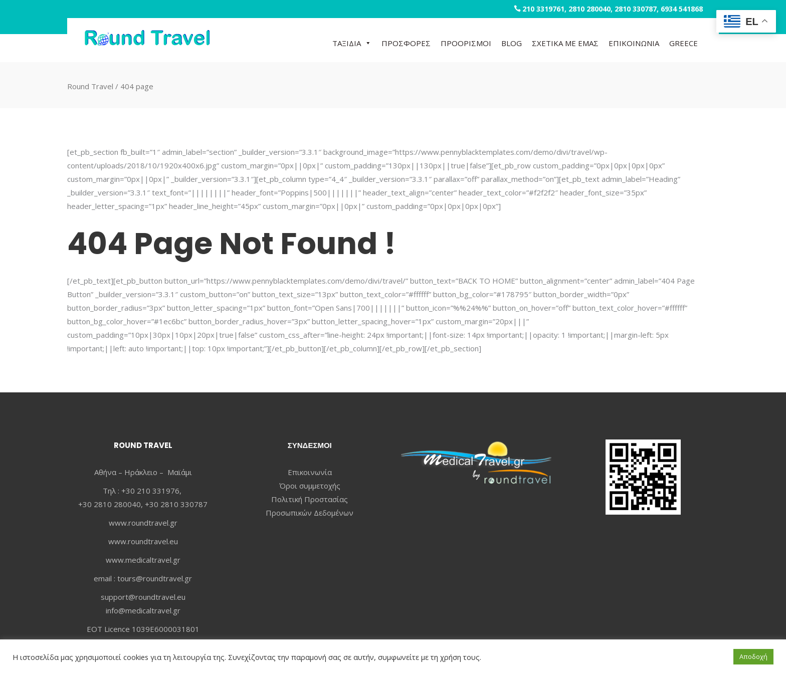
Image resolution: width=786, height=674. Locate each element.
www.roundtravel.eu (143, 541)
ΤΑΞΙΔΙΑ (351, 43)
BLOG (511, 43)
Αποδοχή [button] (753, 656)
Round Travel (90, 86)
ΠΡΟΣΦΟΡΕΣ (406, 43)
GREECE (683, 43)
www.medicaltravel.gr (143, 560)
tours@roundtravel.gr (154, 578)
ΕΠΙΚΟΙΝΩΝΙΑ (634, 43)
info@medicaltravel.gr (143, 610)
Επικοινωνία (310, 472)
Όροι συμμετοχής (309, 486)
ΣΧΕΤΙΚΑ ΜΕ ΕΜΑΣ (565, 43)
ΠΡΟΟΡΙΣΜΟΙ (466, 43)
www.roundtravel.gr (143, 523)
